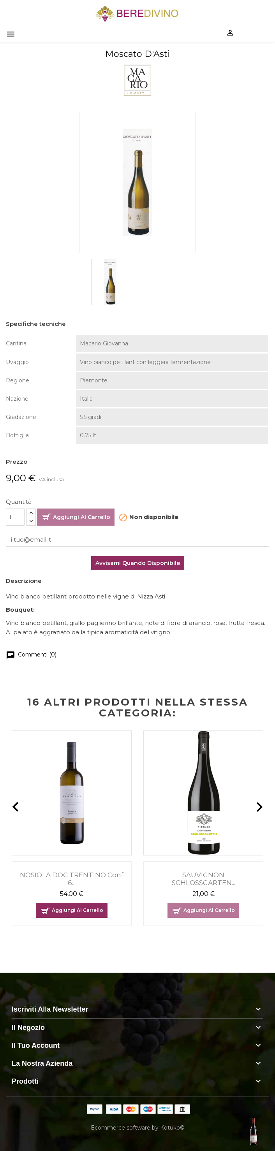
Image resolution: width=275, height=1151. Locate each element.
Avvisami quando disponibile (137, 563)
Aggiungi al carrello (81, 517)
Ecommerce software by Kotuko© (138, 1127)
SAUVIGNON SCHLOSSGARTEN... (203, 879)
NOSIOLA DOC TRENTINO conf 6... (71, 879)
